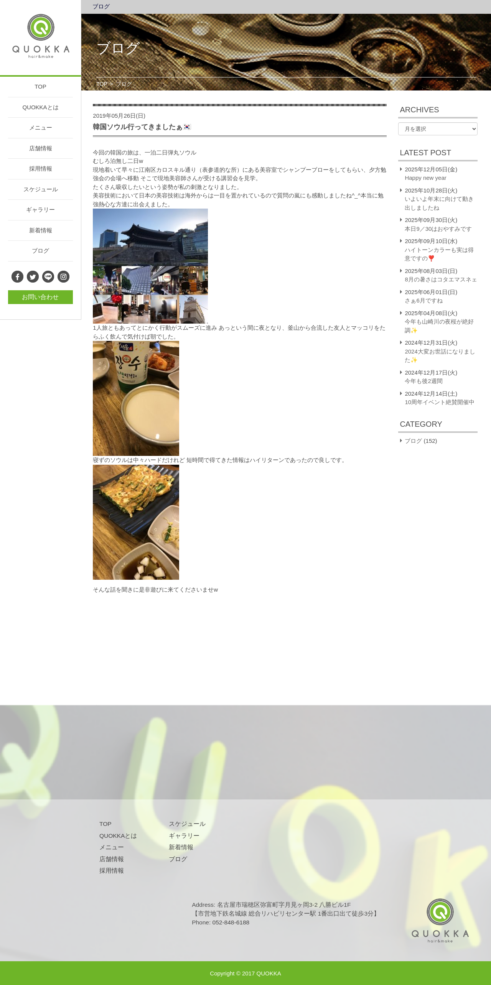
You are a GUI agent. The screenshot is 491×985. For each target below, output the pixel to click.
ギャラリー (40, 209)
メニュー (40, 127)
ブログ (40, 250)
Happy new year (425, 177)
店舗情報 (40, 148)
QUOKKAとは (40, 107)
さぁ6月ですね (423, 300)
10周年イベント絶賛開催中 (440, 402)
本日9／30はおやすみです (438, 228)
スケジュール (40, 189)
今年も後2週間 (423, 381)
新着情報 (40, 230)
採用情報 (40, 168)
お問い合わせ (40, 297)
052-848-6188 (231, 922)
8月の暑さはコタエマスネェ (441, 279)
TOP (40, 86)
